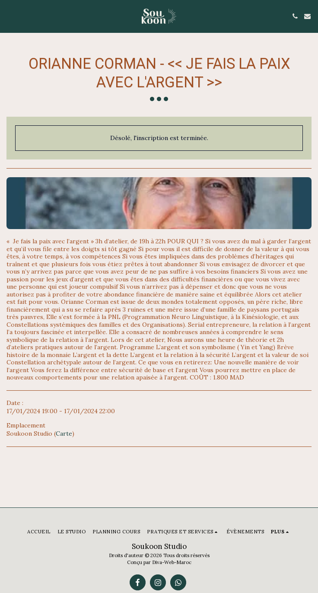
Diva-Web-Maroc (171, 562)
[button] (9, 15)
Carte (64, 433)
